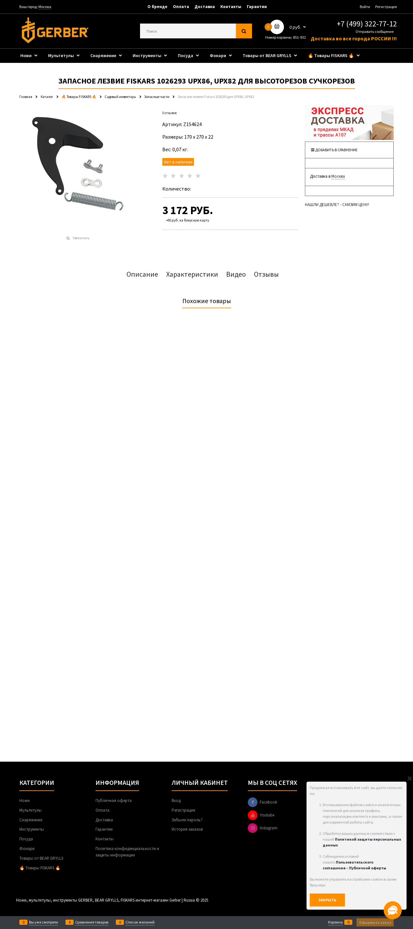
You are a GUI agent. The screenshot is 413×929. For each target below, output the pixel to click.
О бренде (157, 6)
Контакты (230, 6)
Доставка (205, 6)
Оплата (181, 6)
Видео (236, 274)
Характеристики (192, 274)
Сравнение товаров (91, 922)
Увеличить (81, 238)
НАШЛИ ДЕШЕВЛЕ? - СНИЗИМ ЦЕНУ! (337, 204)
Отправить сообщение (375, 31)
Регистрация (386, 6)
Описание (142, 274)
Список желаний (140, 922)
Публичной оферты (367, 867)
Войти (365, 6)
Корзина (335, 922)
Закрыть (327, 899)
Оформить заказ (375, 922)
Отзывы (266, 274)
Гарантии (257, 6)
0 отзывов (169, 113)
